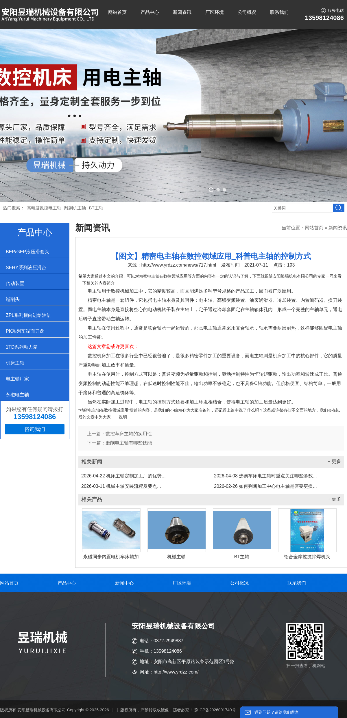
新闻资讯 (182, 12)
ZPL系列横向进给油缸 (28, 315)
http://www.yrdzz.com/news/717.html (178, 265)
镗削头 (13, 299)
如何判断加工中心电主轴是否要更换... (265, 486)
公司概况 (247, 12)
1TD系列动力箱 (22, 347)
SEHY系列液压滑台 (26, 267)
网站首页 (117, 12)
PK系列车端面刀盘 (25, 331)
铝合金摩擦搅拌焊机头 (307, 556)
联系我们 (279, 12)
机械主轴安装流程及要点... (121, 486)
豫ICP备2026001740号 (215, 710)
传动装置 (15, 283)
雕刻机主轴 (75, 207)
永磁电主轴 (17, 394)
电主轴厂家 (17, 378)
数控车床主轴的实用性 (129, 433)
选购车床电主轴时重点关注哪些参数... (265, 475)
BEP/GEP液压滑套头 (27, 251)
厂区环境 (214, 12)
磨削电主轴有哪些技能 (129, 442)
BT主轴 (96, 207)
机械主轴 (176, 556)
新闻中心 (124, 583)
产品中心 (150, 12)
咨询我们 (34, 429)
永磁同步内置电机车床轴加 (111, 556)
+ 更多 (334, 461)
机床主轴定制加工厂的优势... (123, 475)
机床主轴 (15, 362)
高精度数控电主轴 (44, 207)
